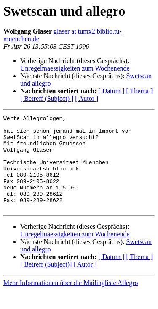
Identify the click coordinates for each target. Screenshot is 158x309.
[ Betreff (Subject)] (46, 283)
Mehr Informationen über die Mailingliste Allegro (70, 301)
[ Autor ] (86, 98)
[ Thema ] (139, 90)
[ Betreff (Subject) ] (46, 98)
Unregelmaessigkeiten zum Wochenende (75, 68)
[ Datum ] (111, 90)
